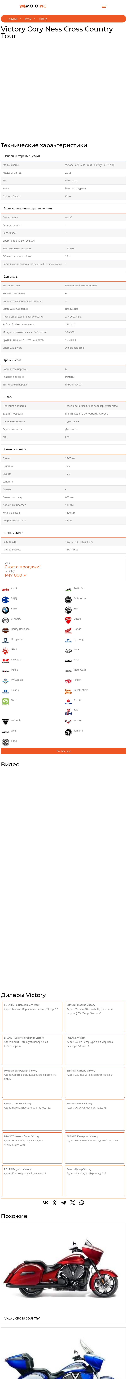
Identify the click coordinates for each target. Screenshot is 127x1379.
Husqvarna (12, 640)
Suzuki (73, 701)
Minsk (10, 671)
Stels (9, 701)
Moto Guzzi (75, 671)
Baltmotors (75, 600)
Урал (9, 742)
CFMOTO (11, 620)
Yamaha (74, 732)
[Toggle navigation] (104, 5)
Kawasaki (11, 661)
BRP (71, 610)
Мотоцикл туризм (75, 188)
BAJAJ (9, 600)
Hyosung (74, 640)
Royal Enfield (76, 691)
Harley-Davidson (16, 630)
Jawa (72, 651)
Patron (73, 681)
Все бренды (64, 751)
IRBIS (9, 651)
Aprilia (10, 589)
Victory (73, 722)
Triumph (11, 722)
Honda (73, 630)
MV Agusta (12, 681)
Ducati (73, 620)
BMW (9, 610)
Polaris (10, 691)
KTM (72, 661)
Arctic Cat (74, 589)
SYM (72, 711)
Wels (9, 732)
